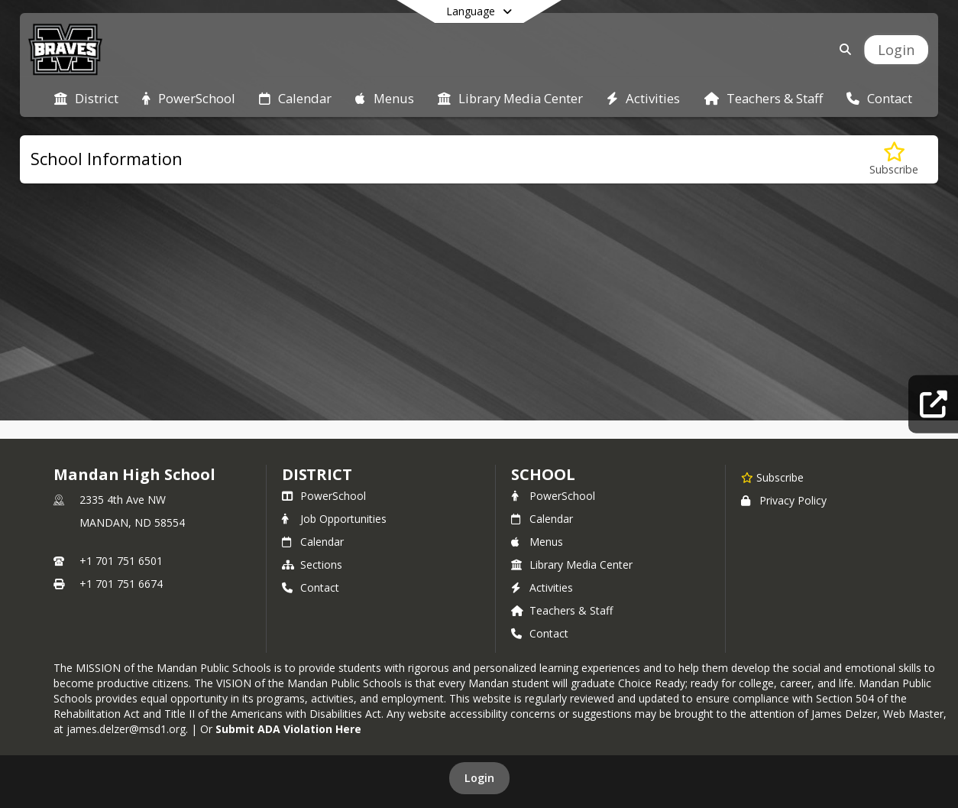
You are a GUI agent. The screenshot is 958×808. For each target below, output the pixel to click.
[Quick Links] (933, 404)
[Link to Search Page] (842, 49)
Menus (537, 541)
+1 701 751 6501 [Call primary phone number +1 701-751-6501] (121, 560)
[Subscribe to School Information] (893, 159)
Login (479, 778)
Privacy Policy (784, 500)
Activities (542, 587)
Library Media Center (572, 564)
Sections (312, 564)
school (542, 474)
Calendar (313, 541)
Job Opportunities (334, 518)
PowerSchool (324, 495)
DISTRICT (317, 474)
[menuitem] (86, 97)
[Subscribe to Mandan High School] (772, 477)
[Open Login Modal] (896, 50)
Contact (310, 587)
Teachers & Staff (562, 610)
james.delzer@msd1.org (126, 729)
